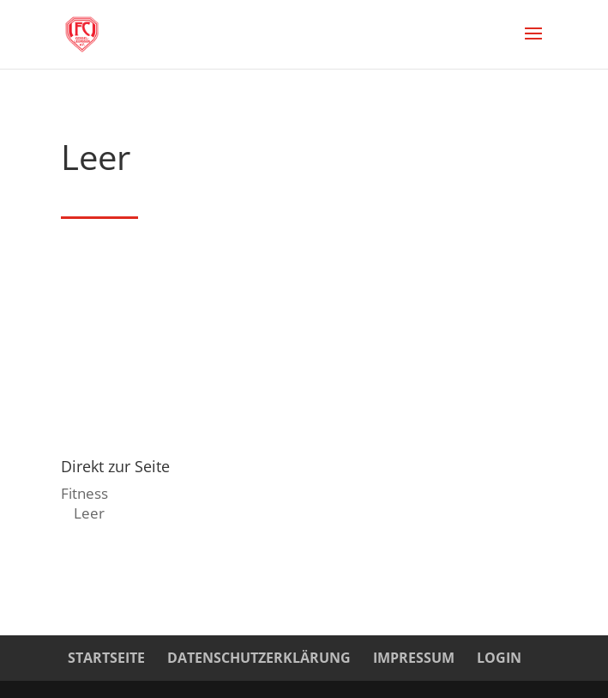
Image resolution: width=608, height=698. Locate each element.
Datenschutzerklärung (259, 657)
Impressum (413, 657)
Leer (89, 513)
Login (499, 657)
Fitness (84, 493)
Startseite (106, 657)
